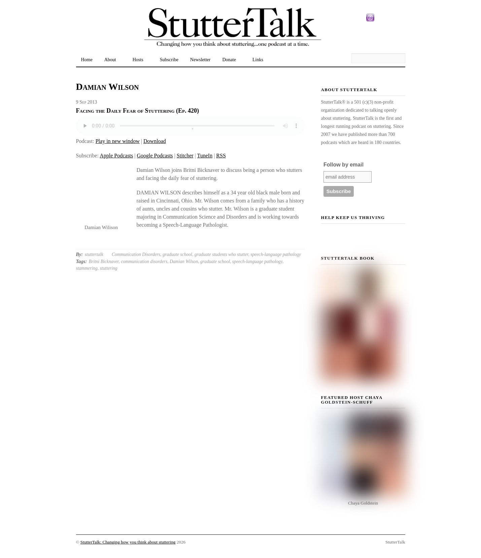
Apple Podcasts (116, 155)
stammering (87, 268)
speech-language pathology (275, 254)
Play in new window (118, 141)
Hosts (138, 59)
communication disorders (144, 261)
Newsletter (200, 59)
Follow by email (343, 165)
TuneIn (204, 155)
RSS (221, 155)
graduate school (177, 254)
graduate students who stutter (221, 254)
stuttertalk (94, 254)
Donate (229, 59)
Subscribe (169, 59)
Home (87, 59)
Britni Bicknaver (104, 261)
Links (257, 59)
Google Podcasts (155, 155)
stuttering (108, 268)
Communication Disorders (136, 254)
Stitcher (185, 155)
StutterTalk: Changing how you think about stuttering (128, 542)
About (110, 59)
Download (154, 141)
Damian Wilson (184, 261)
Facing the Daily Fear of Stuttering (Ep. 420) (137, 110)
